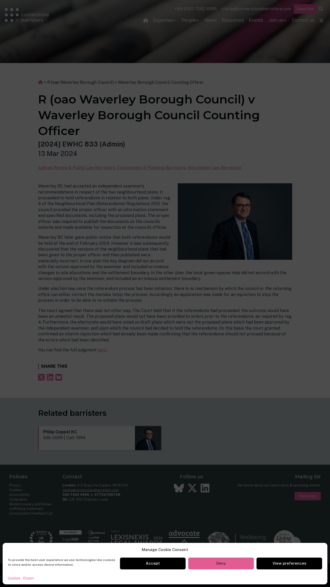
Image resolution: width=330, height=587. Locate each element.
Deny (221, 563)
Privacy (28, 578)
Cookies (14, 578)
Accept (153, 563)
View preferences (289, 563)
